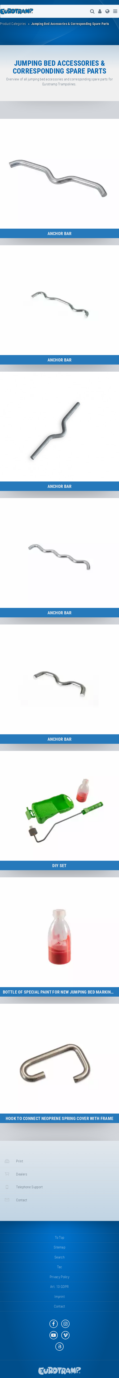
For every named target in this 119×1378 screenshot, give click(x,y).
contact (15, 1200)
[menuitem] (100, 11)
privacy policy (59, 1277)
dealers (15, 1174)
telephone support (23, 1187)
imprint (59, 1297)
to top (59, 1237)
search (59, 1257)
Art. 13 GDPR (59, 1287)
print (13, 1161)
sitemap (59, 1247)
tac (59, 1267)
